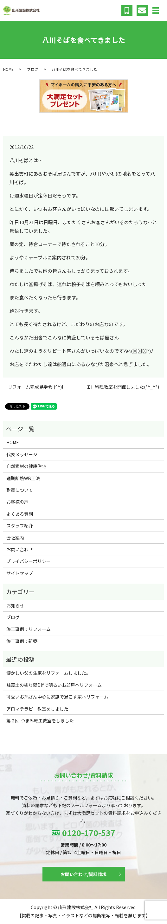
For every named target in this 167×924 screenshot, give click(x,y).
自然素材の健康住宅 (26, 466)
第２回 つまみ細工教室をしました (40, 720)
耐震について (19, 490)
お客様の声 (17, 502)
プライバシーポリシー (28, 561)
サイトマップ (19, 573)
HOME (8, 69)
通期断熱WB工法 (23, 478)
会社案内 (15, 537)
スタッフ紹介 (19, 525)
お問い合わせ (19, 549)
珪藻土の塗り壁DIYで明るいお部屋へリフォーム (54, 685)
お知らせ (15, 605)
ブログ (32, 69)
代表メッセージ (21, 454)
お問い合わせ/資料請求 (83, 874)
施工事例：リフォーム (28, 629)
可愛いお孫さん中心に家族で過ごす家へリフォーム (57, 696)
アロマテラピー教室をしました (37, 709)
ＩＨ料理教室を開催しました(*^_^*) (122, 387)
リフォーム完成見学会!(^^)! (35, 387)
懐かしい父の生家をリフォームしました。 (48, 673)
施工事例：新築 (21, 641)
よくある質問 (19, 514)
